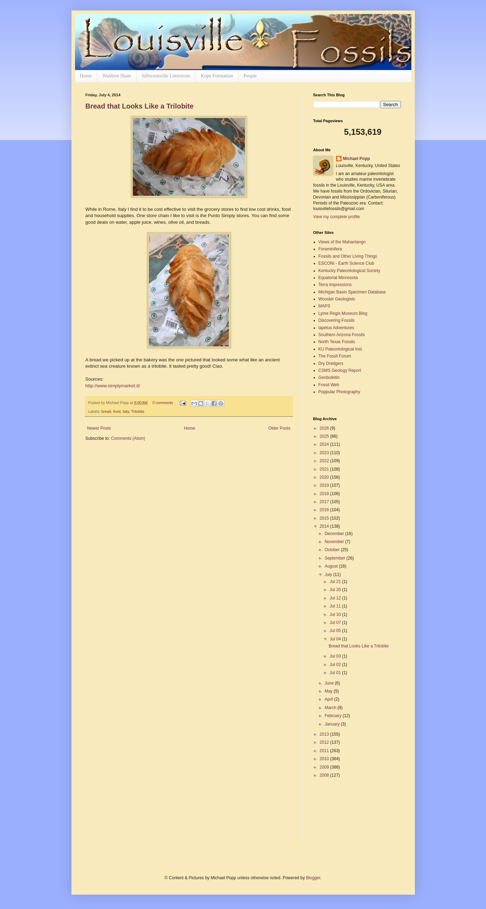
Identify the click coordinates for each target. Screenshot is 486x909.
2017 (325, 501)
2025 (325, 436)
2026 (325, 428)
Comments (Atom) (128, 438)
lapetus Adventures (336, 327)
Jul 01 (336, 672)
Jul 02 (336, 664)
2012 (325, 742)
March (330, 707)
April (329, 699)
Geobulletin (329, 377)
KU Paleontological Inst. (341, 349)
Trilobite (137, 411)
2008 (325, 775)
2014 (325, 526)
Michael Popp (356, 158)
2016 (325, 509)
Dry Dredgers (331, 363)
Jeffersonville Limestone (166, 75)
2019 (325, 485)
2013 (325, 734)
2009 (325, 767)
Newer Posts (99, 428)
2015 (325, 518)
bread (106, 411)
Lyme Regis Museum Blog (343, 313)
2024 (325, 444)
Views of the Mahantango (342, 242)
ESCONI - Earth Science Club (346, 263)
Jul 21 (336, 581)
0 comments (162, 403)
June (329, 683)
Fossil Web (329, 384)
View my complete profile (336, 216)
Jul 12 (336, 598)
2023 (325, 452)
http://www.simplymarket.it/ (112, 385)
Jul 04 (336, 639)
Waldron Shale (116, 75)
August (331, 566)
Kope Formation (217, 75)
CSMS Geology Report (340, 370)
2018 (325, 493)
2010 (325, 758)
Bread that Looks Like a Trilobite (139, 106)
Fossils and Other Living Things (348, 256)
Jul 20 (336, 589)
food (117, 411)
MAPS (324, 306)
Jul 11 (336, 606)
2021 (325, 469)
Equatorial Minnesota (338, 277)
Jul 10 (336, 614)
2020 (325, 477)
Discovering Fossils (337, 320)
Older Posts (279, 428)
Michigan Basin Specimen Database (352, 292)
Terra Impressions (335, 284)
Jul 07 (336, 622)
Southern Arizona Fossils (342, 334)
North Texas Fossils (337, 341)
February (333, 715)
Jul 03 (336, 656)
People (250, 75)
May (329, 691)
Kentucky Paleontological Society (350, 270)
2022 (325, 460)
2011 (325, 750)
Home (86, 75)
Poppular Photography (339, 391)
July (328, 574)
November (334, 541)
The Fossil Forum (335, 356)
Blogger (313, 877)
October (332, 549)
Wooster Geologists (337, 299)
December (334, 533)
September (335, 558)
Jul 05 (336, 630)
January (332, 724)
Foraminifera (330, 249)
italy (126, 411)
